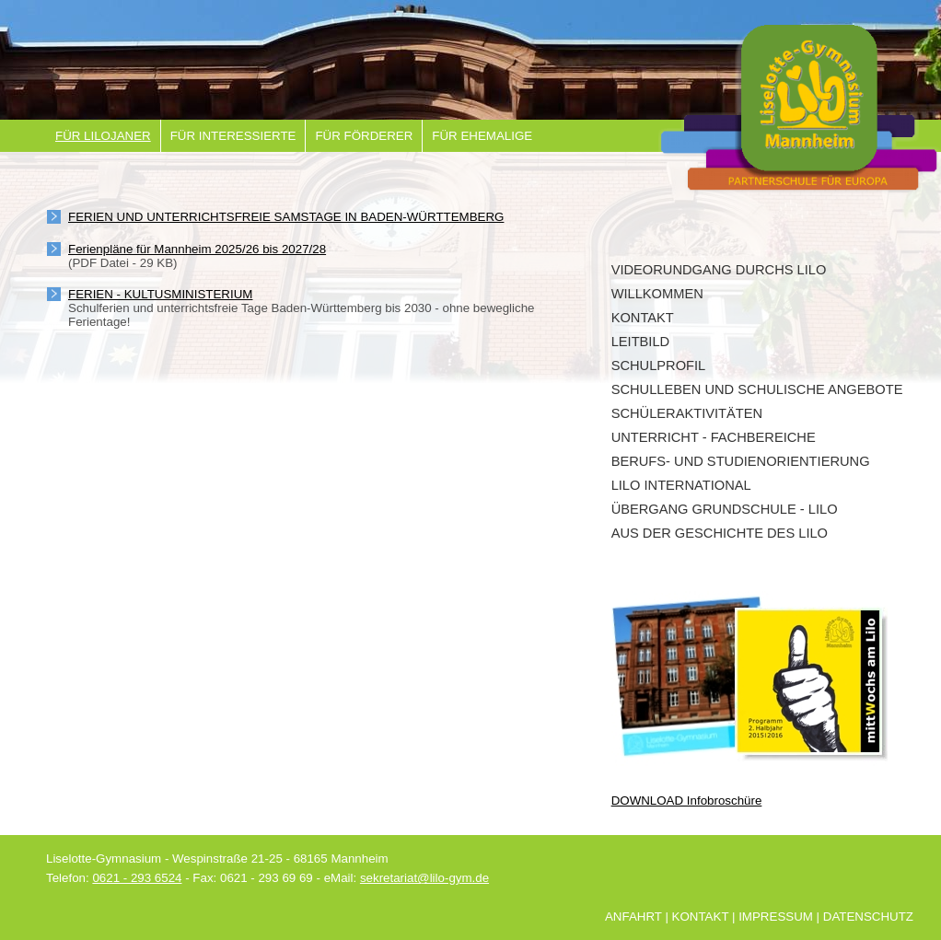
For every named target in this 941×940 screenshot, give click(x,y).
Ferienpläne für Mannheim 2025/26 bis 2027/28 (197, 249)
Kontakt (642, 317)
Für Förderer (363, 136)
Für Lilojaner (103, 136)
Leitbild (640, 341)
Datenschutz (868, 916)
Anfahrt (633, 916)
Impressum (775, 916)
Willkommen (657, 293)
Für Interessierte (233, 136)
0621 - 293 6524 (136, 878)
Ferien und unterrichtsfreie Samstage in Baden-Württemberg (286, 217)
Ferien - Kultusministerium (160, 294)
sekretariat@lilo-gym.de (424, 878)
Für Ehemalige (482, 136)
